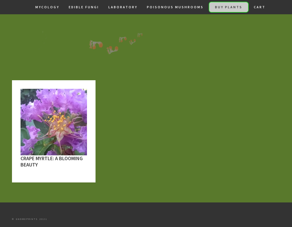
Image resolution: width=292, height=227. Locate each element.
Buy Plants (228, 7)
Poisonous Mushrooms (175, 7)
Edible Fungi (84, 7)
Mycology (47, 7)
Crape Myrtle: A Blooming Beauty (52, 161)
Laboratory (122, 7)
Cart (259, 7)
